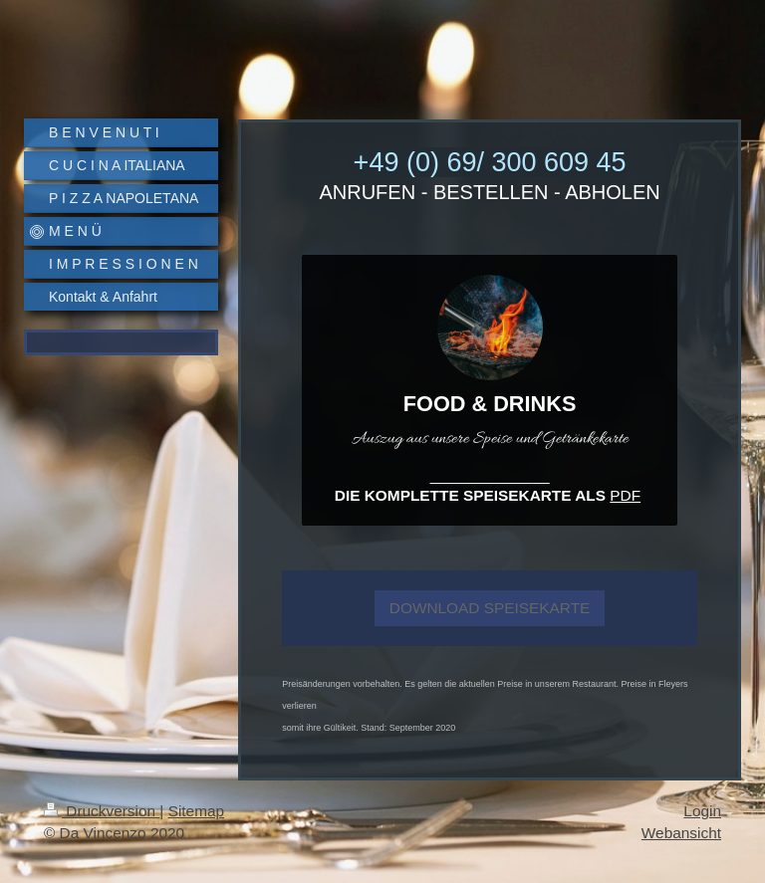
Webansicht (681, 832)
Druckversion (101, 810)
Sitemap (196, 810)
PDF (625, 495)
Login (702, 810)
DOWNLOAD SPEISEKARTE (490, 607)
